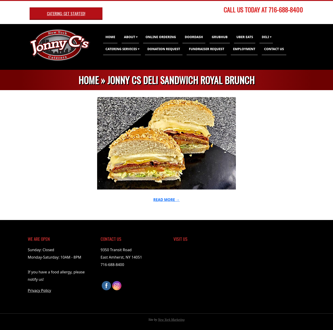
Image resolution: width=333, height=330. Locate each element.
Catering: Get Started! (66, 13)
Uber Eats (244, 37)
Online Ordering (160, 37)
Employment (244, 49)
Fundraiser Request (206, 49)
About (129, 37)
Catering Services (121, 49)
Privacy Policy (39, 290)
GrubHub (220, 37)
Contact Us (274, 49)
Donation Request (163, 49)
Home (110, 37)
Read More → (166, 199)
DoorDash (194, 37)
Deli (265, 37)
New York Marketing (171, 319)
